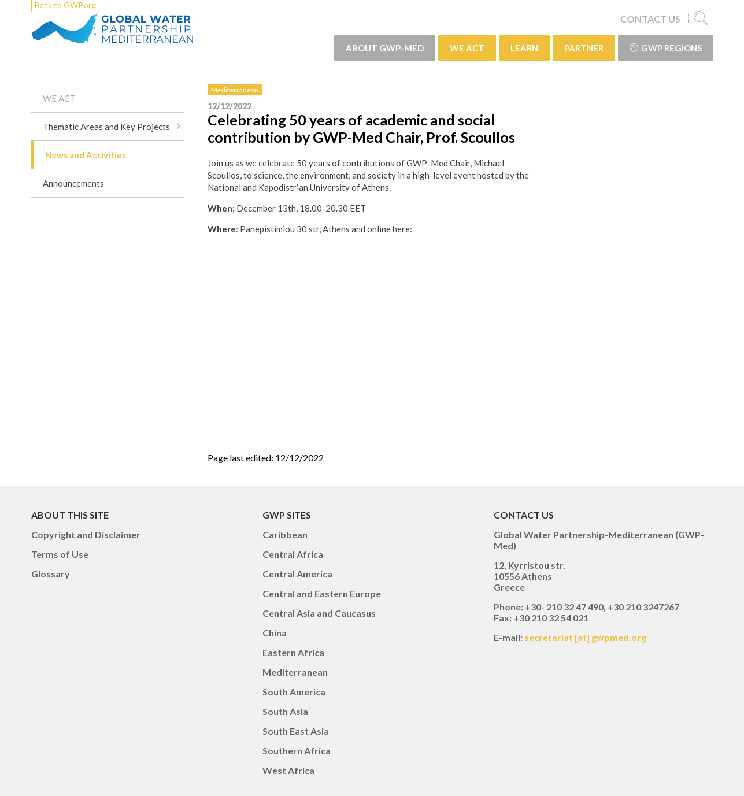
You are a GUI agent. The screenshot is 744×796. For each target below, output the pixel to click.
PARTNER (584, 48)
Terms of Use (59, 554)
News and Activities (85, 155)
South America (293, 691)
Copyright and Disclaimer (85, 534)
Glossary (50, 573)
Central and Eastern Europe (321, 593)
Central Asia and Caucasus (319, 613)
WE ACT (467, 48)
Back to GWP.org (65, 5)
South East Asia (295, 730)
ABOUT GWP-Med (385, 48)
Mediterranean (234, 90)
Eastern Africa (293, 652)
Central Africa (292, 554)
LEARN (524, 48)
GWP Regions (666, 48)
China (274, 632)
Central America (297, 573)
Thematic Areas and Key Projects (106, 126)
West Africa (288, 770)
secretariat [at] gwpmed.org (585, 637)
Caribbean (285, 534)
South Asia (285, 711)
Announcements (73, 183)
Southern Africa (296, 750)
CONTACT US (650, 18)
